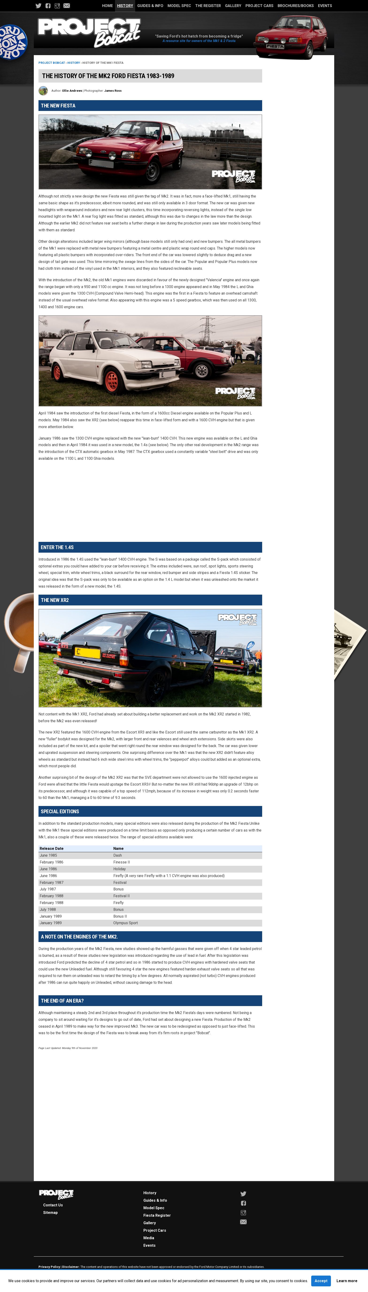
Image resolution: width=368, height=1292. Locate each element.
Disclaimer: (71, 1267)
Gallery (233, 6)
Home (107, 6)
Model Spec (179, 6)
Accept (321, 1281)
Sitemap (50, 1212)
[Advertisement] (150, 499)
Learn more (347, 1281)
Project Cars (259, 6)
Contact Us (53, 1205)
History (125, 6)
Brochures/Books (296, 6)
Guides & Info (150, 6)
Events (325, 6)
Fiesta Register (157, 1215)
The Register (208, 6)
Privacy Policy (49, 1267)
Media (148, 1238)
